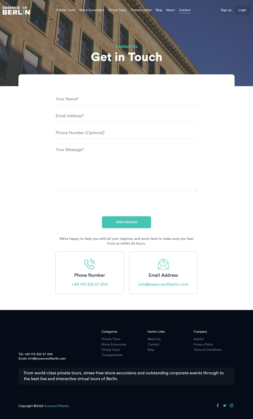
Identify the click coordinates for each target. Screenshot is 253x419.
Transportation (141, 10)
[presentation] (82, 205)
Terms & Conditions (208, 349)
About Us (154, 339)
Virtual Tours (117, 10)
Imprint (199, 339)
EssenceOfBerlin (56, 406)
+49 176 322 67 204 (90, 284)
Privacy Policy (203, 344)
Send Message (126, 222)
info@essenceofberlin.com (163, 284)
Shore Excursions (91, 10)
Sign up (226, 10)
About (170, 10)
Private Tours (65, 10)
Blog (159, 10)
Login (242, 10)
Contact (185, 10)
